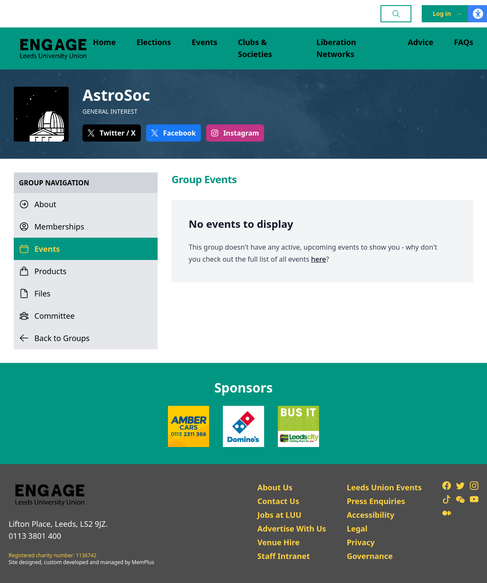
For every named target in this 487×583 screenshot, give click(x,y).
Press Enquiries (376, 501)
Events (204, 42)
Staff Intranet (283, 556)
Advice (421, 42)
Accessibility (370, 515)
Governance (370, 556)
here (318, 259)
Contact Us (278, 501)
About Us (274, 487)
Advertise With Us (291, 528)
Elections (154, 42)
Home (104, 42)
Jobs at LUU (279, 515)
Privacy (360, 542)
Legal (357, 528)
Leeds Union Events (384, 487)
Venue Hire (278, 542)
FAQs (463, 42)
